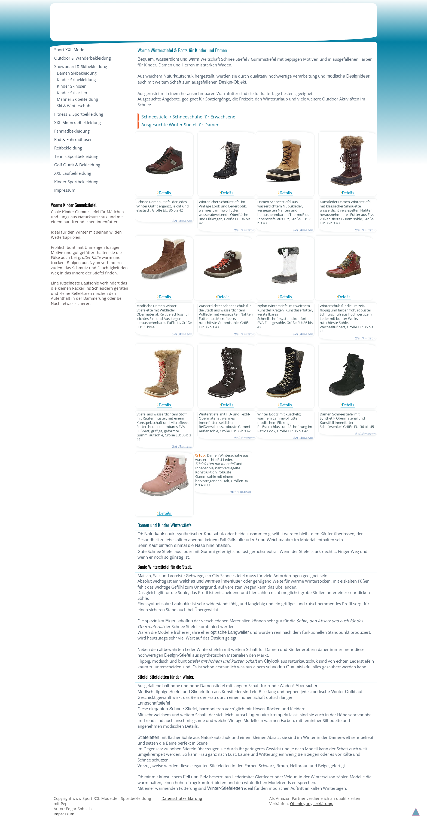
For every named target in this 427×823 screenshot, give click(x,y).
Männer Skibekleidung (77, 99)
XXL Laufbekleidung (72, 173)
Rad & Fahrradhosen (73, 139)
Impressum (64, 190)
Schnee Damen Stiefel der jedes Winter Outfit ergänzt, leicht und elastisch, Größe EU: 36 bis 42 (162, 206)
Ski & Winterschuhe (75, 105)
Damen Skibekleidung (77, 73)
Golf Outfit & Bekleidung (77, 164)
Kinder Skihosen (72, 86)
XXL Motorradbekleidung (77, 122)
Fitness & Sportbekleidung (78, 114)
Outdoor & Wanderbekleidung (82, 58)
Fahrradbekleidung (72, 131)
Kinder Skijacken (72, 92)
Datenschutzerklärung (181, 798)
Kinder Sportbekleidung (76, 181)
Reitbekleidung (68, 148)
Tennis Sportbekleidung (76, 156)
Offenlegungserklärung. (311, 803)
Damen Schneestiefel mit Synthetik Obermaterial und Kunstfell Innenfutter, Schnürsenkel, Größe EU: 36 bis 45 (347, 420)
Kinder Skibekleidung (76, 79)
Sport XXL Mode (69, 49)
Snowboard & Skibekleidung (80, 66)
